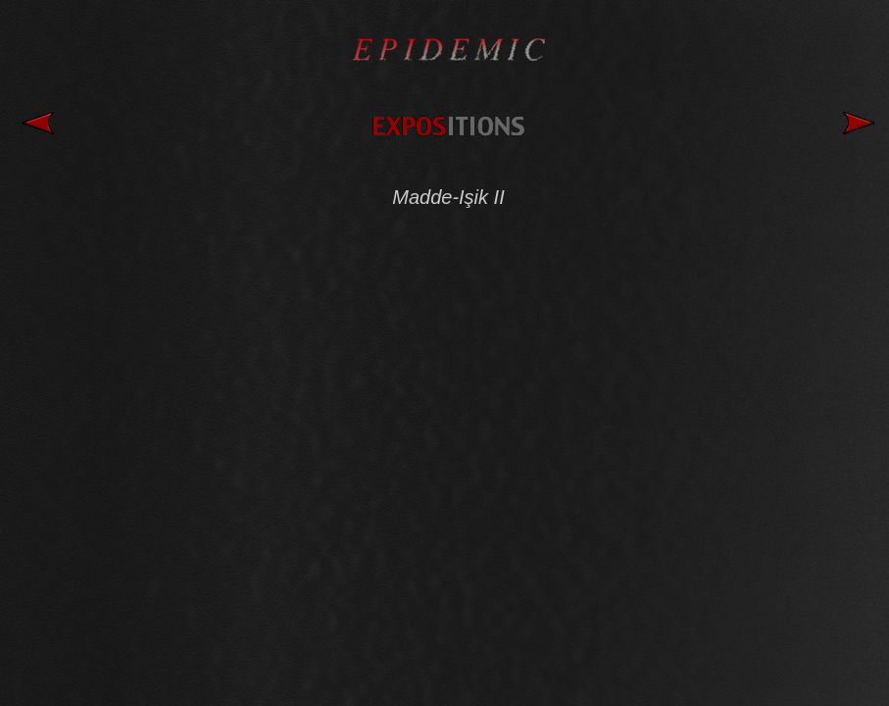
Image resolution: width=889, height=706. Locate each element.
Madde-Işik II (448, 197)
